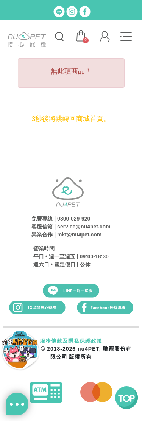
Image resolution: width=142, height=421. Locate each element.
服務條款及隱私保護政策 (71, 341)
